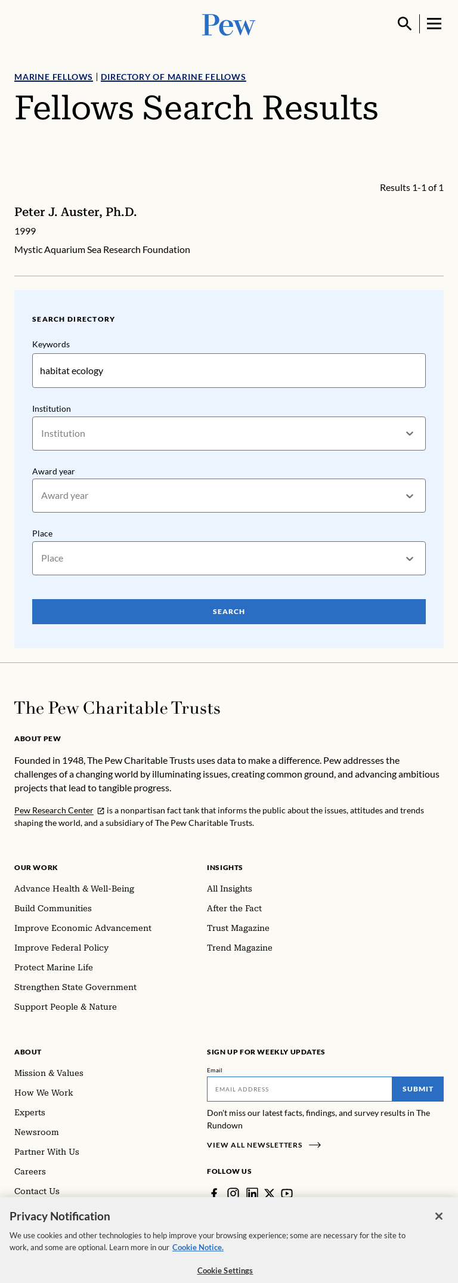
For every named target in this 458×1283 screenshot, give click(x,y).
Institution (51, 408)
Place (42, 534)
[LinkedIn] (252, 1193)
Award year (53, 471)
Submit (418, 1088)
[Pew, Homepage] (229, 23)
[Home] (117, 707)
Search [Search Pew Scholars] (229, 611)
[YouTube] (287, 1193)
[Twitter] (269, 1193)
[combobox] (42, 433)
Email (215, 1070)
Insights (225, 867)
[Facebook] (214, 1193)
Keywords (51, 344)
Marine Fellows (53, 77)
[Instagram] (233, 1193)
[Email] (299, 1089)
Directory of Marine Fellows (173, 77)
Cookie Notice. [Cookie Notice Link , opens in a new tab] (198, 1256)
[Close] (439, 1226)
